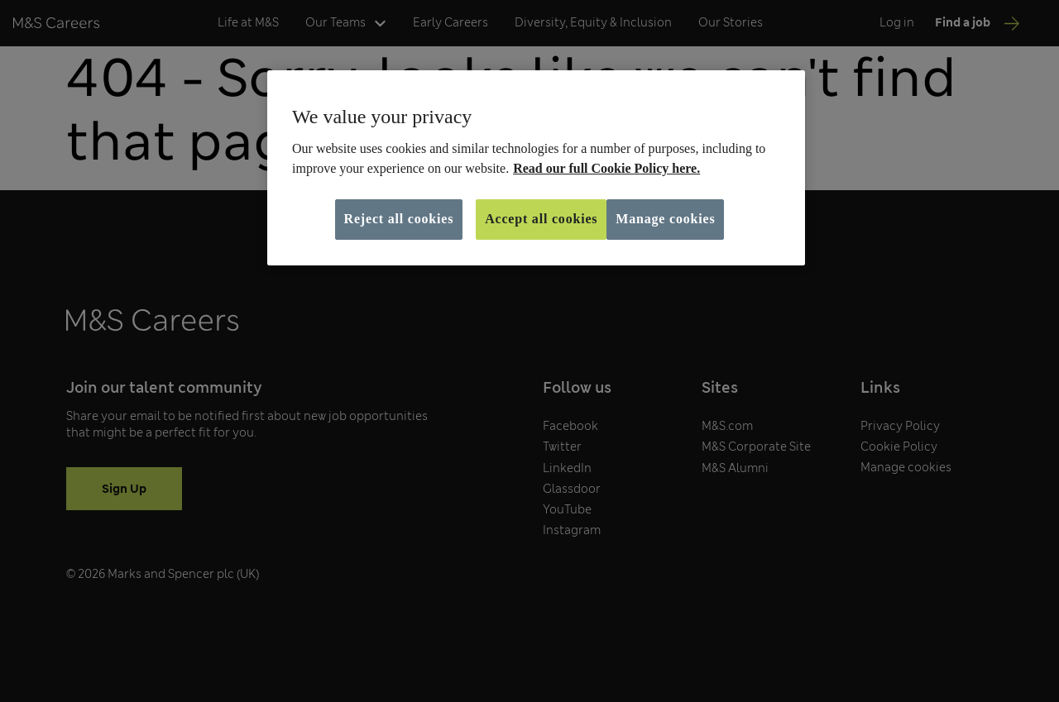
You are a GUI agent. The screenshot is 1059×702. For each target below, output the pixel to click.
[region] (536, 167)
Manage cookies (665, 219)
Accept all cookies (541, 219)
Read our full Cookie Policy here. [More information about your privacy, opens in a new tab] (606, 168)
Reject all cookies (399, 219)
